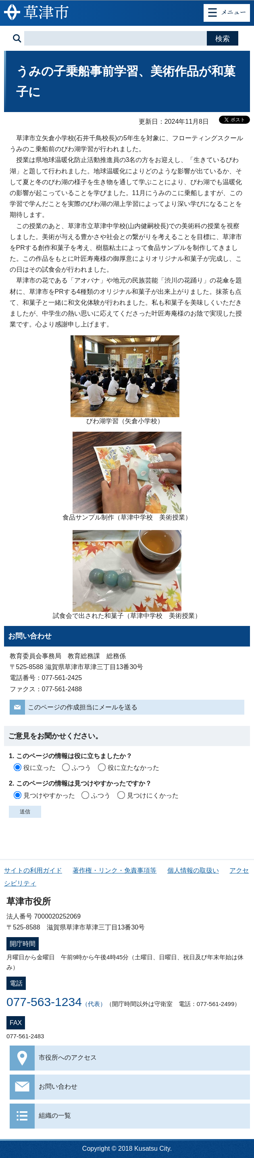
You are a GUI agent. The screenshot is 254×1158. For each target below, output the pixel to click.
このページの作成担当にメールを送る (82, 707)
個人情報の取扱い (193, 870)
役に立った (39, 767)
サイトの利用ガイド (33, 870)
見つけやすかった (49, 795)
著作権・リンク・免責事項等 (114, 870)
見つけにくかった (153, 795)
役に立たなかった (133, 767)
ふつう (81, 767)
